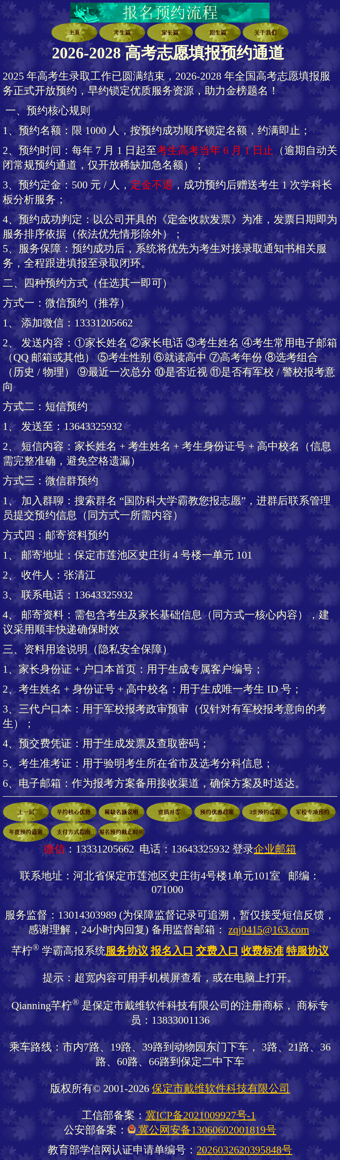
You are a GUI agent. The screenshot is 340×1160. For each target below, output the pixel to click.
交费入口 (217, 951)
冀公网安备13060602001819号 (205, 1130)
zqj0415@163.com (268, 929)
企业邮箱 (275, 849)
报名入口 (172, 951)
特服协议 (307, 951)
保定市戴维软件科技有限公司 (221, 1088)
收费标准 (262, 951)
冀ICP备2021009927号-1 (200, 1115)
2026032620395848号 (244, 1150)
